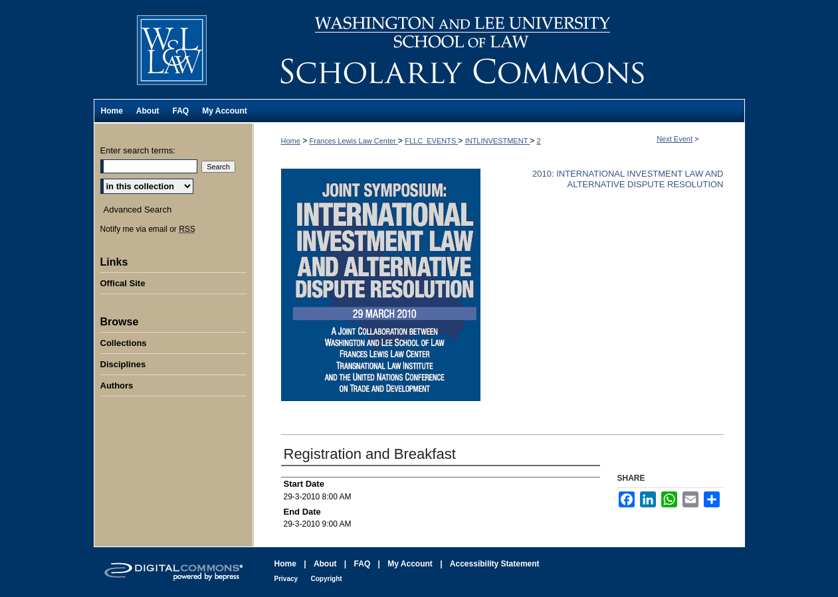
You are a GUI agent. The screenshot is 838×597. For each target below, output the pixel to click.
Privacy (286, 578)
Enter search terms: (137, 150)
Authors (117, 385)
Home (290, 141)
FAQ (362, 563)
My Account (410, 563)
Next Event (674, 139)
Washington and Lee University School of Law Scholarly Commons (499, 49)
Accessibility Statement (495, 563)
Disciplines (123, 364)
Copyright (326, 578)
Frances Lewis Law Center (354, 141)
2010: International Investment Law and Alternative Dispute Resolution (628, 179)
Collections (123, 343)
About (325, 563)
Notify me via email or (147, 229)
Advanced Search (138, 209)
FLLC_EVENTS (431, 141)
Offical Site (123, 283)
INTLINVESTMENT (497, 141)
